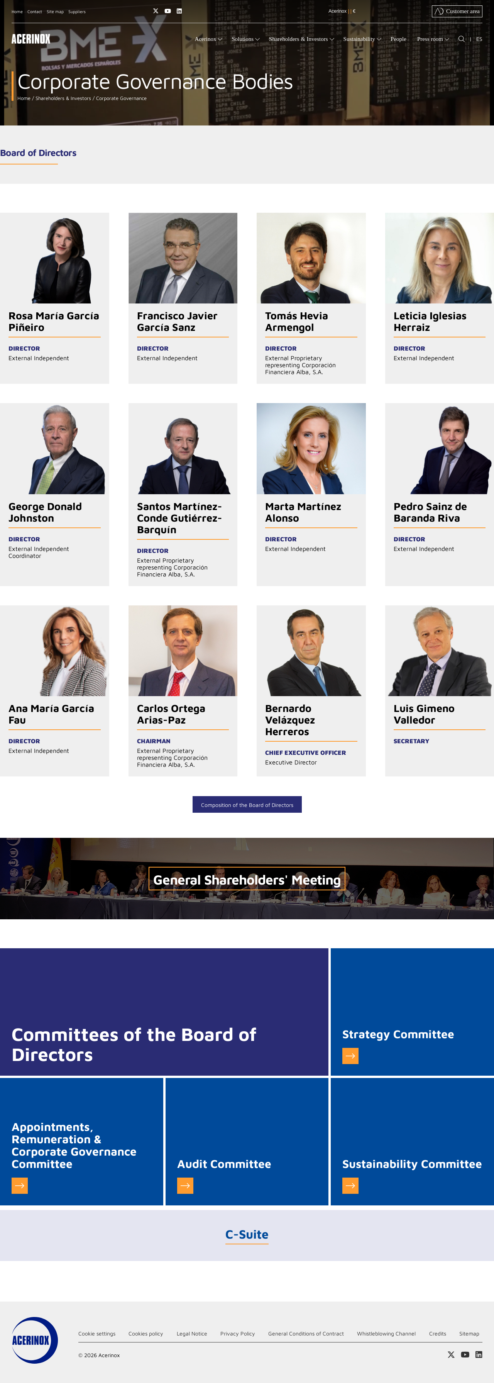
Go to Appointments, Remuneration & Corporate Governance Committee (20, 1186)
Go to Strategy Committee (350, 1056)
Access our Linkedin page (179, 11)
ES (479, 39)
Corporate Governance (121, 98)
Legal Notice (192, 1333)
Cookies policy (146, 1333)
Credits (437, 1333)
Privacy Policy (237, 1333)
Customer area (457, 11)
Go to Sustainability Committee (350, 1186)
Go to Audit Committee (185, 1186)
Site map (55, 11)
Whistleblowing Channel (386, 1333)
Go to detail (54, 298)
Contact (34, 11)
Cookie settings (96, 1333)
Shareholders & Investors (62, 98)
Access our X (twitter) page (156, 11)
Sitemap (469, 1333)
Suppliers (77, 11)
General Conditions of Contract (306, 1333)
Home (17, 11)
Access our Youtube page (167, 11)
